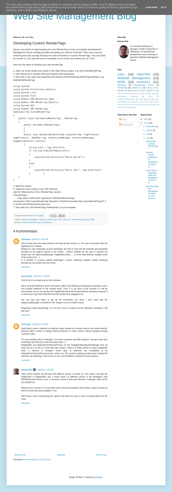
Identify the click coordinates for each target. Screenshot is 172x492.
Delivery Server (152, 88)
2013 (146, 119)
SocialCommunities (149, 104)
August (149, 130)
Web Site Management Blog (75, 16)
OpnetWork (134, 102)
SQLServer (127, 104)
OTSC (141, 99)
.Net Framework (123, 93)
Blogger (99, 477)
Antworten (25, 267)
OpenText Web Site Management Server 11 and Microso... (152, 192)
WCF (145, 91)
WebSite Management (80, 220)
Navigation (34, 220)
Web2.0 (153, 91)
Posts (123, 119)
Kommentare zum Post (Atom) (37, 459)
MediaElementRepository (126, 99)
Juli (148, 134)
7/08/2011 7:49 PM (41, 276)
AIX (140, 93)
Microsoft (124, 91)
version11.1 (136, 88)
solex (59, 220)
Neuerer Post (20, 455)
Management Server (144, 85)
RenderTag (52, 220)
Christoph (26, 239)
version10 (120, 107)
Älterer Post (101, 455)
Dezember (151, 126)
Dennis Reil (26, 276)
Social (137, 104)
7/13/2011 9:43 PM (40, 324)
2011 (146, 123)
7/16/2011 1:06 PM (45, 370)
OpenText (43, 220)
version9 (130, 107)
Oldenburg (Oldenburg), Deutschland (37, 222)
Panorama (146, 102)
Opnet (149, 99)
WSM (92, 220)
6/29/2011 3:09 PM (40, 239)
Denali (150, 96)
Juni (148, 138)
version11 (66, 220)
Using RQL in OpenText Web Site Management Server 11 (152, 176)
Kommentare (126, 124)
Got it (164, 7)
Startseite (61, 455)
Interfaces (25, 220)
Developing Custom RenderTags (152, 145)
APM (146, 93)
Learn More (151, 7)
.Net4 (134, 93)
